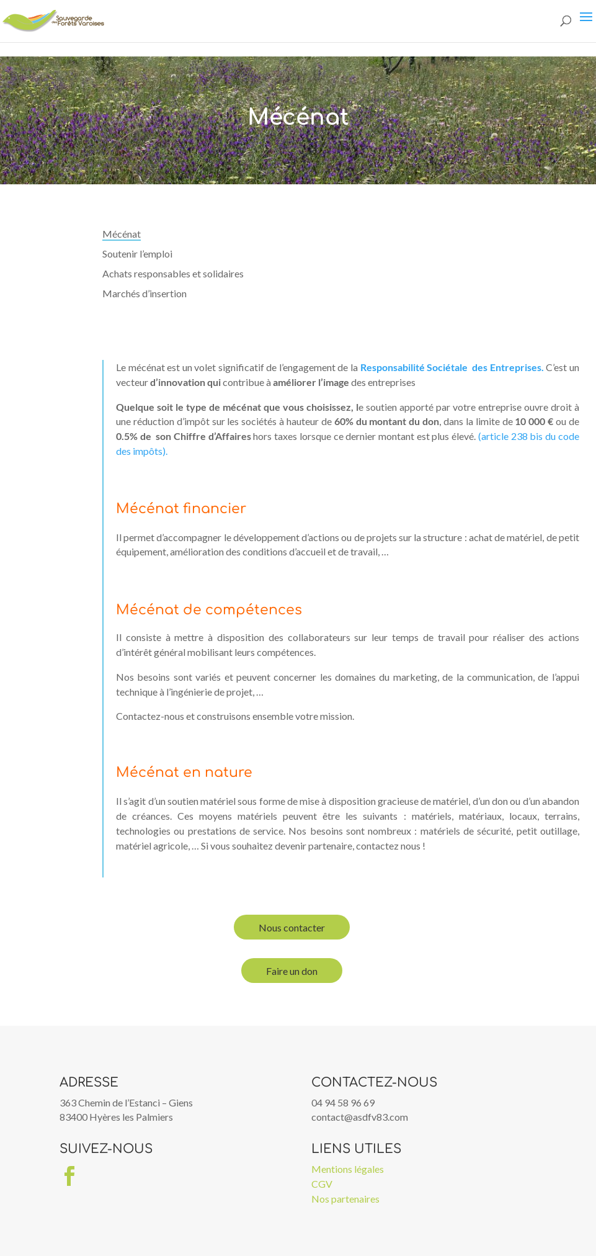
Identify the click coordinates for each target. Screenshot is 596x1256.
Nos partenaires (345, 1198)
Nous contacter (292, 927)
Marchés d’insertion (144, 293)
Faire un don (292, 971)
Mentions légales (347, 1169)
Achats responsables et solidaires (173, 273)
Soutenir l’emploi (137, 253)
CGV (321, 1184)
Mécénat (121, 234)
